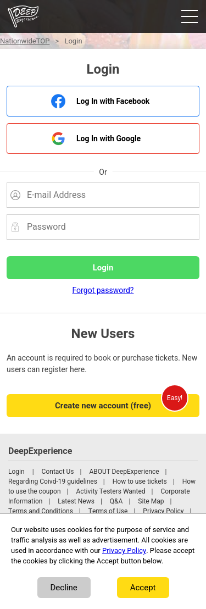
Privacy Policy (163, 511)
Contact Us (58, 472)
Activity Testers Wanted (111, 491)
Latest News (76, 501)
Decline (64, 588)
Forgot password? (103, 290)
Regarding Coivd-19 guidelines (52, 481)
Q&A (116, 501)
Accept (143, 588)
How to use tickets (140, 481)
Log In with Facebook (112, 101)
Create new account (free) (103, 406)
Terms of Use (108, 511)
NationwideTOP (24, 41)
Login (16, 472)
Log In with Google (108, 139)
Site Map (151, 501)
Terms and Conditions (40, 511)
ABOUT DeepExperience (124, 472)
